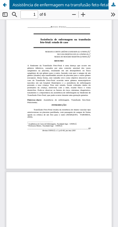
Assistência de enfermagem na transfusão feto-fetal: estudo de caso (65, 5)
